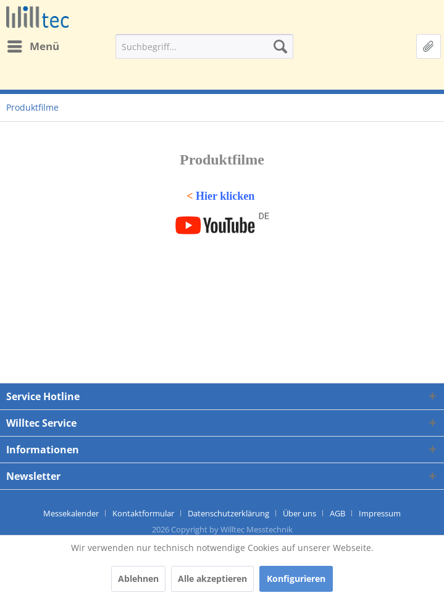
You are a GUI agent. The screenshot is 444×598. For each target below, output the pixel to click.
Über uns (299, 513)
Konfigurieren (296, 578)
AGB (337, 513)
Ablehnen (138, 578)
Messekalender (71, 513)
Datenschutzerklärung (228, 513)
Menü (33, 44)
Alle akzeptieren (212, 578)
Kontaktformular (143, 513)
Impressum (380, 513)
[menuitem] (32, 46)
